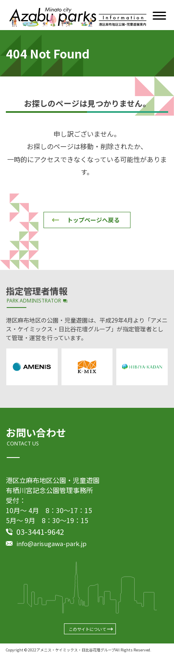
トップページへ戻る (93, 220)
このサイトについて (87, 629)
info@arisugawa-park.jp (51, 543)
